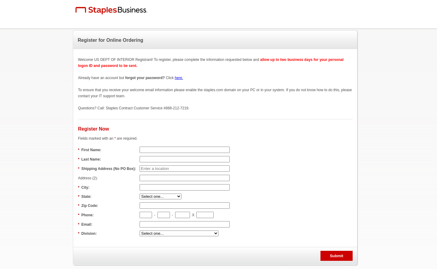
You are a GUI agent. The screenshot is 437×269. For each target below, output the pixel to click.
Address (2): (88, 178)
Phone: (86, 215)
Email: (85, 224)
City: (84, 187)
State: (85, 196)
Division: (88, 233)
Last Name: (90, 159)
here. (179, 78)
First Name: (90, 150)
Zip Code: (88, 206)
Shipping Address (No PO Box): (107, 169)
